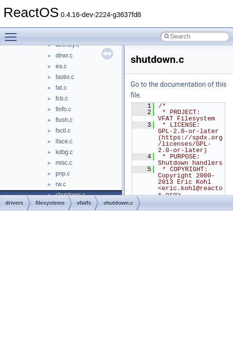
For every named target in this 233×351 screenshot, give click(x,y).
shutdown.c (118, 203)
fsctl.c (63, 130)
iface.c (64, 141)
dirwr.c (64, 55)
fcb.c (62, 98)
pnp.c (63, 173)
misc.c (64, 162)
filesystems (50, 203)
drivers (14, 203)
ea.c (61, 66)
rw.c (61, 184)
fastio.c (65, 77)
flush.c (64, 120)
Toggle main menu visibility (13, 33)
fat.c (61, 87)
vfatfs (84, 203)
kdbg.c (64, 152)
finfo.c (63, 109)
